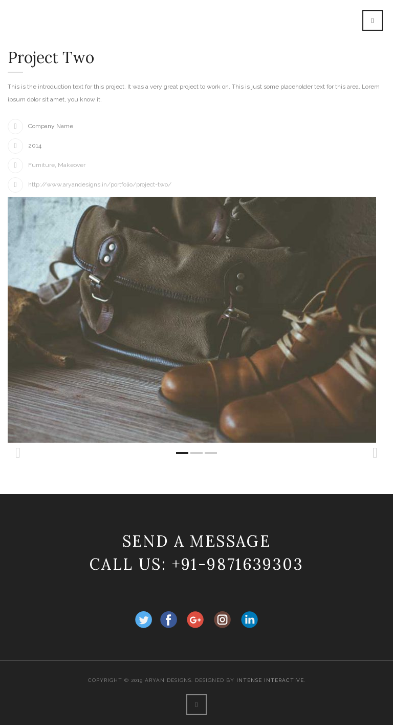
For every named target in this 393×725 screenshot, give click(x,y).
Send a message (196, 541)
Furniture (41, 165)
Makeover (71, 165)
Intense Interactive (270, 680)
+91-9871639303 (238, 564)
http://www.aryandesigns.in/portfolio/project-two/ (99, 184)
